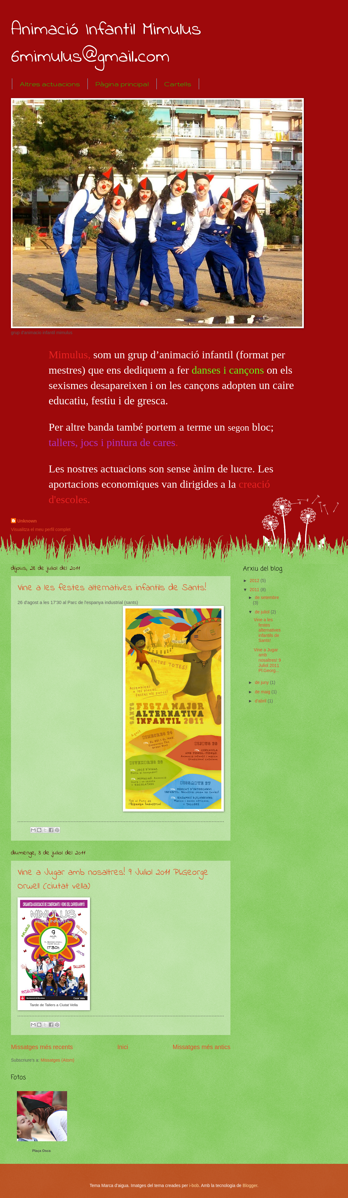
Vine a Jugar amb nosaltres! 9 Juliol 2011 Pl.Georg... (267, 660)
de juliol (263, 612)
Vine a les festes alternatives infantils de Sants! (112, 588)
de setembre (267, 597)
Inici (122, 1047)
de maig (263, 692)
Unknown (27, 521)
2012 (255, 580)
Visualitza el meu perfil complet (41, 529)
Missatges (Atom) (57, 1060)
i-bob (194, 1185)
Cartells (177, 83)
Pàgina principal (122, 83)
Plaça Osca (41, 1151)
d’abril (261, 701)
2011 (255, 589)
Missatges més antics (201, 1047)
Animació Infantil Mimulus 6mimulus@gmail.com (106, 43)
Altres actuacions (50, 83)
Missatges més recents (42, 1047)
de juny (262, 682)
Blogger (250, 1185)
